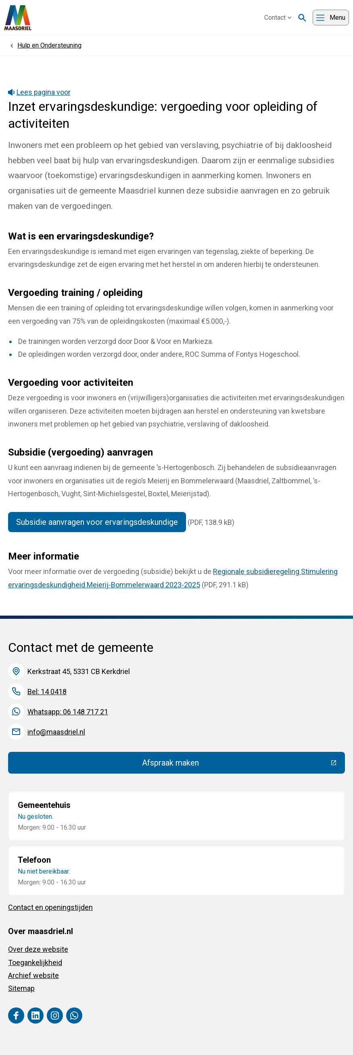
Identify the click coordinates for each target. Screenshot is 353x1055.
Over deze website (38, 949)
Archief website (33, 975)
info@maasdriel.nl (56, 732)
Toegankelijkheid (35, 962)
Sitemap (21, 988)
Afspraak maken (229, 765)
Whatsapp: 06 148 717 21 (67, 711)
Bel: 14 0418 (47, 691)
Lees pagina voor (39, 92)
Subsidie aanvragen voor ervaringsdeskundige (97, 522)
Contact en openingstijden (50, 907)
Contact (278, 17)
